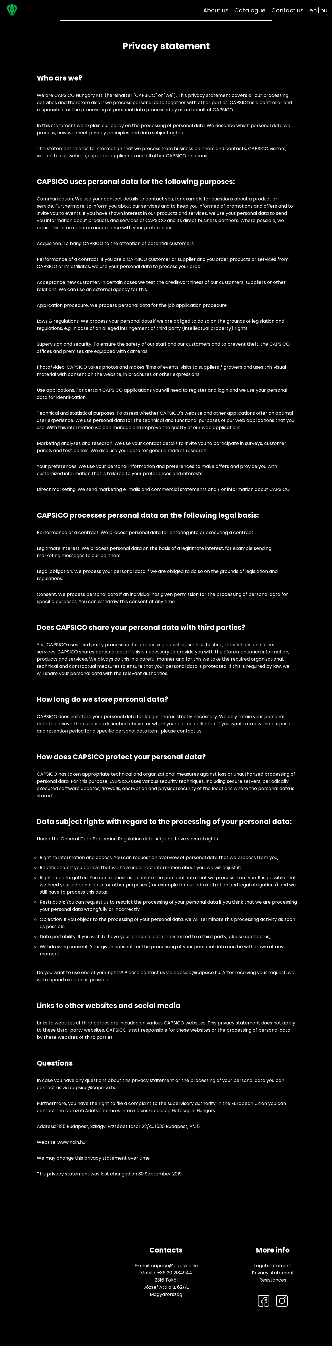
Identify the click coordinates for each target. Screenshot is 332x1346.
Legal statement (272, 1265)
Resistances (272, 1280)
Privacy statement (273, 1272)
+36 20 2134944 (174, 1272)
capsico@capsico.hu (174, 1265)
